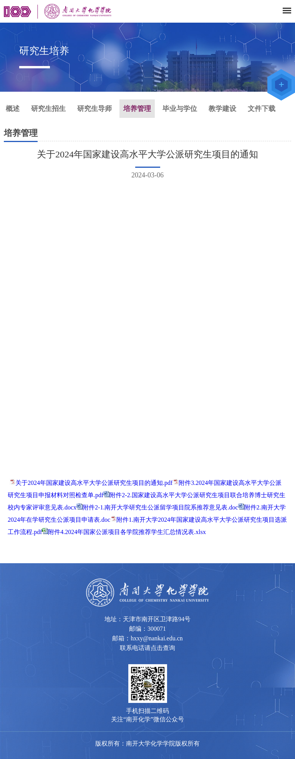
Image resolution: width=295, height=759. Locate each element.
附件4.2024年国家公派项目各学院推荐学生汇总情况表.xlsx (127, 532)
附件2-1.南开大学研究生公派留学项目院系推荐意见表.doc (160, 507)
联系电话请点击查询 (147, 648)
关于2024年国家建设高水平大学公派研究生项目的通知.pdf (93, 483)
